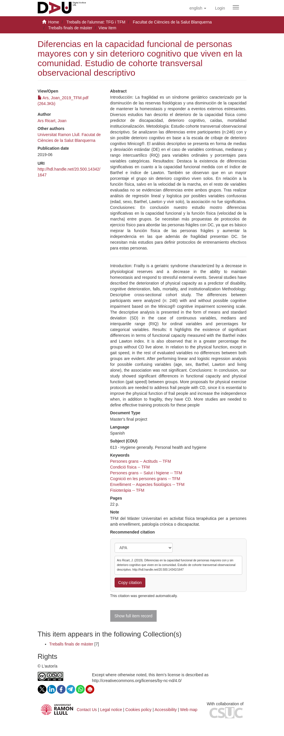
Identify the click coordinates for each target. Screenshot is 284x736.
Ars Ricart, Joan (52, 120)
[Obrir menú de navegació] (235, 7)
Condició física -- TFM (130, 467)
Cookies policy (138, 709)
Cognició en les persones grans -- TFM (145, 478)
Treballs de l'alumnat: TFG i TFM (95, 22)
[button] (198, 8)
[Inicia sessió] (220, 8)
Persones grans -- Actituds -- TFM (140, 461)
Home (53, 22)
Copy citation (130, 582)
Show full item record (134, 616)
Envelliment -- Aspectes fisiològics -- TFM (147, 484)
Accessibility (166, 709)
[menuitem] (220, 8)
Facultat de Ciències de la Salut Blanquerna (172, 22)
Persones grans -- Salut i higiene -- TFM (146, 473)
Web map (189, 709)
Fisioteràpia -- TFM (127, 490)
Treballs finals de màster (70, 28)
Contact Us (87, 709)
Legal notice (111, 709)
